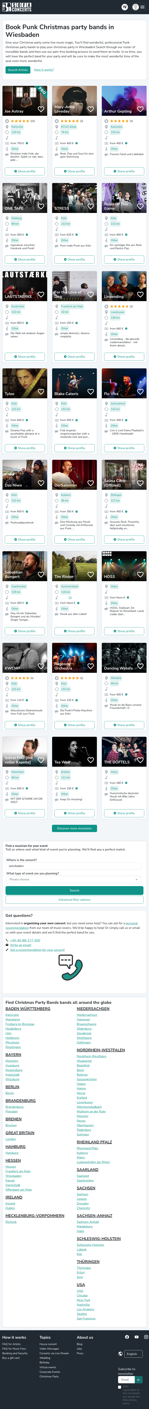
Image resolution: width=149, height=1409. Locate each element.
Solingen (83, 1134)
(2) (70, 597)
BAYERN (13, 1054)
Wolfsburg (84, 1038)
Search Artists (18, 70)
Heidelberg (13, 1029)
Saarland (83, 1176)
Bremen (11, 1125)
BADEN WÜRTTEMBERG (28, 1008)
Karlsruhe (12, 1015)
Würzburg (12, 1079)
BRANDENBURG (21, 1100)
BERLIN (12, 1086)
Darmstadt (13, 1185)
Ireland (10, 1203)
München (12, 1061)
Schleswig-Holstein (90, 1245)
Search (74, 890)
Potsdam (12, 1111)
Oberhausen (85, 1125)
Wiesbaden (13, 1176)
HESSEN (13, 1160)
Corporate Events (50, 1372)
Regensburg (14, 1070)
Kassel (10, 1180)
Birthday (44, 1362)
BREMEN (14, 1119)
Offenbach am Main (19, 1190)
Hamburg (12, 1153)
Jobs (79, 1349)
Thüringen (84, 1268)
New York (83, 1300)
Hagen (81, 1084)
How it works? (44, 70)
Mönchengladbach (89, 1107)
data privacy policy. (130, 1401)
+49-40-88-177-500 (25, 940)
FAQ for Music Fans (14, 1349)
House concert (48, 1344)
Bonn (80, 1070)
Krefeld (82, 1098)
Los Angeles (85, 1309)
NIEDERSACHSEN (93, 1008)
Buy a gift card (10, 1358)
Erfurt (81, 1272)
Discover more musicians (74, 828)
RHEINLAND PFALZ (94, 1142)
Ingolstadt (12, 1075)
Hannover (83, 1019)
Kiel (79, 1254)
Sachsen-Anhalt (88, 1222)
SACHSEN (86, 1188)
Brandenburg (14, 1107)
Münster (82, 1116)
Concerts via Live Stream (54, 1353)
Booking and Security (15, 1353)
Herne (81, 1093)
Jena (80, 1277)
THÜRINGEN (88, 1261)
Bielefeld (83, 1065)
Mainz (81, 1157)
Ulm (8, 1033)
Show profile (27, 171)
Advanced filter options (74, 900)
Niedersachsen (87, 1015)
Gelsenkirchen (87, 1079)
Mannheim (13, 1019)
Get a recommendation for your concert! (37, 950)
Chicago (82, 1295)
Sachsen (82, 1194)
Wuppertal (84, 1061)
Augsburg (12, 1065)
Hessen (11, 1167)
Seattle (82, 1314)
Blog (79, 1344)
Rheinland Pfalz (87, 1148)
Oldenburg (84, 1029)
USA (81, 1284)
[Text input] (126, 1379)
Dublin (10, 1208)
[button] (139, 7)
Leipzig (82, 1199)
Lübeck (82, 1249)
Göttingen (84, 1042)
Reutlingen (13, 1047)
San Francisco (86, 1318)
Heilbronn (12, 1038)
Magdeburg (84, 1226)
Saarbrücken (85, 1180)
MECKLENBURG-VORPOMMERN (35, 1215)
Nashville (83, 1305)
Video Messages (49, 1349)
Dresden (83, 1203)
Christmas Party (49, 1376)
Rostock (11, 1222)
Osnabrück (84, 1033)
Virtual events (48, 1367)
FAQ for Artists (11, 1344)
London (11, 1139)
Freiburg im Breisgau (20, 1024)
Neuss (81, 1121)
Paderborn (84, 1130)
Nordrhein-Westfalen (91, 1056)
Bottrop (82, 1075)
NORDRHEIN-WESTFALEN (101, 1050)
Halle (80, 1231)
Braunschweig (86, 1024)
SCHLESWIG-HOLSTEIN (99, 1238)
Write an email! (20, 945)
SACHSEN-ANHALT (94, 1215)
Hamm (81, 1088)
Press (80, 1353)
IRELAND (14, 1197)
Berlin (10, 1093)
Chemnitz (83, 1208)
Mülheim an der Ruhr (91, 1111)
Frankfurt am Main (18, 1171)
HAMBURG (16, 1146)
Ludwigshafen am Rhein (93, 1162)
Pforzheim (12, 1042)
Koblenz (82, 1153)
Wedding (45, 1358)
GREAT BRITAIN (20, 1132)
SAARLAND (87, 1169)
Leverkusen (85, 1102)
